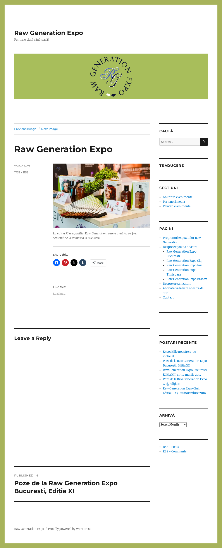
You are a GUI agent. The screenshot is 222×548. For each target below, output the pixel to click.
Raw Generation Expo (48, 33)
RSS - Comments (175, 451)
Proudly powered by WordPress (69, 529)
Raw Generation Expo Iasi (184, 265)
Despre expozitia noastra (180, 247)
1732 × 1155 (21, 172)
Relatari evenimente (177, 206)
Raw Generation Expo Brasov (187, 279)
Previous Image (25, 129)
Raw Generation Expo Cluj (184, 261)
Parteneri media (174, 202)
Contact (168, 297)
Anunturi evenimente (178, 197)
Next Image (49, 129)
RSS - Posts (171, 447)
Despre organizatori (177, 284)
